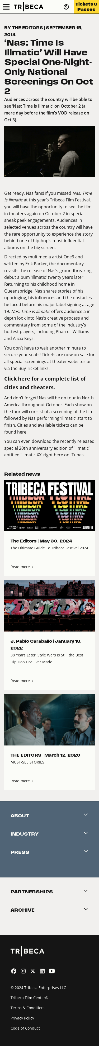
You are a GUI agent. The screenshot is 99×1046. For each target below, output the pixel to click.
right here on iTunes (63, 454)
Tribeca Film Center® (29, 997)
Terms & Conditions (28, 1007)
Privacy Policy (22, 1018)
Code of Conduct (25, 1028)
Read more (22, 566)
